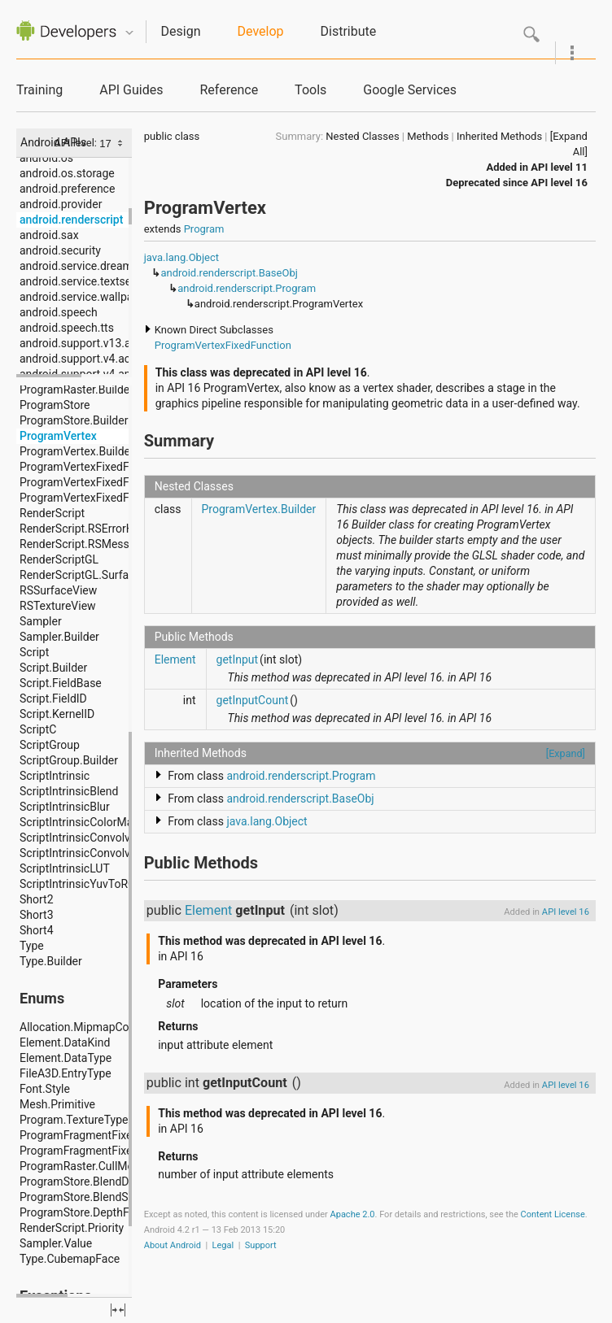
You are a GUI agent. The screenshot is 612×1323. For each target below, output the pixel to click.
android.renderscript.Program (246, 288)
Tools (310, 90)
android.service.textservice (87, 281)
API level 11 (559, 167)
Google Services (410, 90)
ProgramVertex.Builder (259, 509)
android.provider (61, 204)
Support (261, 1245)
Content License (553, 1214)
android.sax (49, 235)
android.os (46, 157)
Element (175, 659)
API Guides (131, 90)
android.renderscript (71, 219)
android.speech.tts (67, 327)
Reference (228, 90)
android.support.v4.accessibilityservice (118, 358)
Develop (261, 31)
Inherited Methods (499, 136)
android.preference (67, 188)
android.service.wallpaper (84, 296)
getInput (237, 659)
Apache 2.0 (352, 1214)
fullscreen (118, 1310)
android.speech (59, 312)
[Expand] (565, 753)
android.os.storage (67, 173)
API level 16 (559, 182)
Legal (223, 1245)
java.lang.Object (181, 257)
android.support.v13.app (81, 343)
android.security (60, 250)
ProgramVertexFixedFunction (223, 345)
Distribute (349, 31)
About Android (172, 1245)
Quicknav (129, 33)
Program (204, 229)
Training (39, 90)
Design (181, 31)
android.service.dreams (79, 265)
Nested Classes (362, 136)
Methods (427, 136)
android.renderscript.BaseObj (228, 273)
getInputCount (252, 700)
